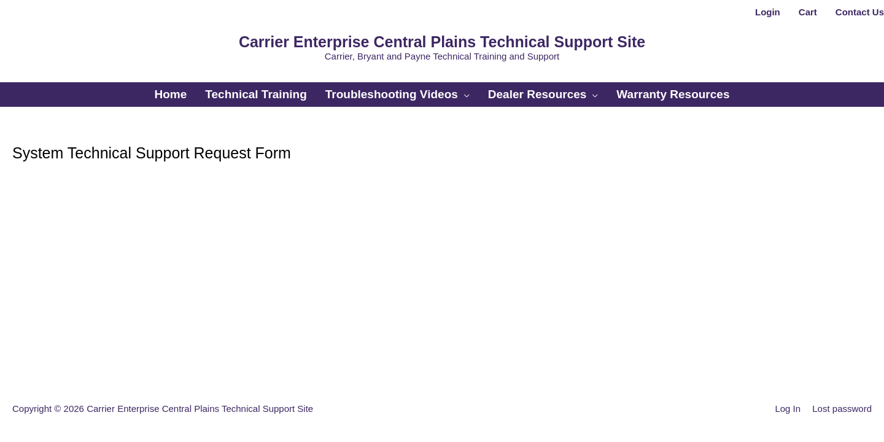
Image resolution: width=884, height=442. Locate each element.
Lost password (842, 408)
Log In (788, 408)
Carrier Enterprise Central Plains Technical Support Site (442, 41)
